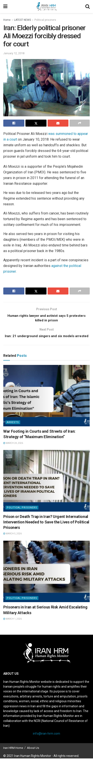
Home (7, 19)
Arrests (13, 428)
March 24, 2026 (13, 449)
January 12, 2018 (13, 53)
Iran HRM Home (13, 754)
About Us (33, 754)
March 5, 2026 (12, 540)
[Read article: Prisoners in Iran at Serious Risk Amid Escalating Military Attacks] (46, 578)
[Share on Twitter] (35, 123)
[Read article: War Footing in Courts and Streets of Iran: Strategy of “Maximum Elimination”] (46, 402)
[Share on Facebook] (13, 123)
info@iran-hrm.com (46, 740)
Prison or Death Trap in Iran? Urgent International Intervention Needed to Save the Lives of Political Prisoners (46, 528)
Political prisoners (45, 19)
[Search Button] (87, 6)
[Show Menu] (5, 6)
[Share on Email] (58, 123)
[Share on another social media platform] (80, 123)
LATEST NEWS (22, 19)
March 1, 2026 (12, 625)
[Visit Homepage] (46, 6)
